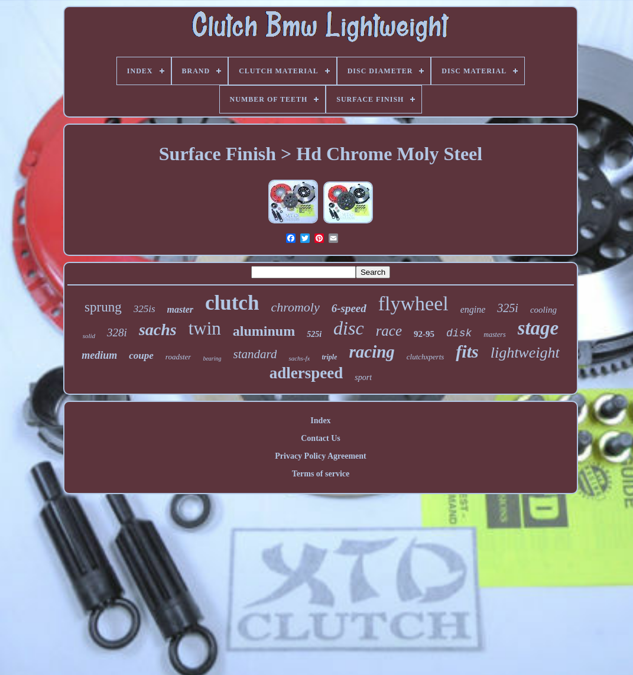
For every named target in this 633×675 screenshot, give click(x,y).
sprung (103, 307)
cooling (543, 309)
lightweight (525, 352)
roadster (178, 356)
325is (144, 308)
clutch (232, 302)
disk (459, 333)
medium (99, 355)
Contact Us (320, 438)
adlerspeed (306, 373)
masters (494, 334)
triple (329, 357)
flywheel (413, 303)
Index (320, 420)
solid (89, 335)
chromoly (295, 307)
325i (507, 307)
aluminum (264, 331)
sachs (158, 329)
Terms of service (320, 473)
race (389, 331)
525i (314, 334)
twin (205, 328)
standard (255, 354)
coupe (141, 355)
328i (117, 332)
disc (348, 328)
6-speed (349, 308)
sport (363, 377)
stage (538, 328)
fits (467, 351)
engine (473, 309)
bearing (212, 358)
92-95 (424, 334)
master (180, 309)
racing (371, 351)
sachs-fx (299, 358)
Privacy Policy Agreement (320, 456)
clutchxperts (425, 356)
